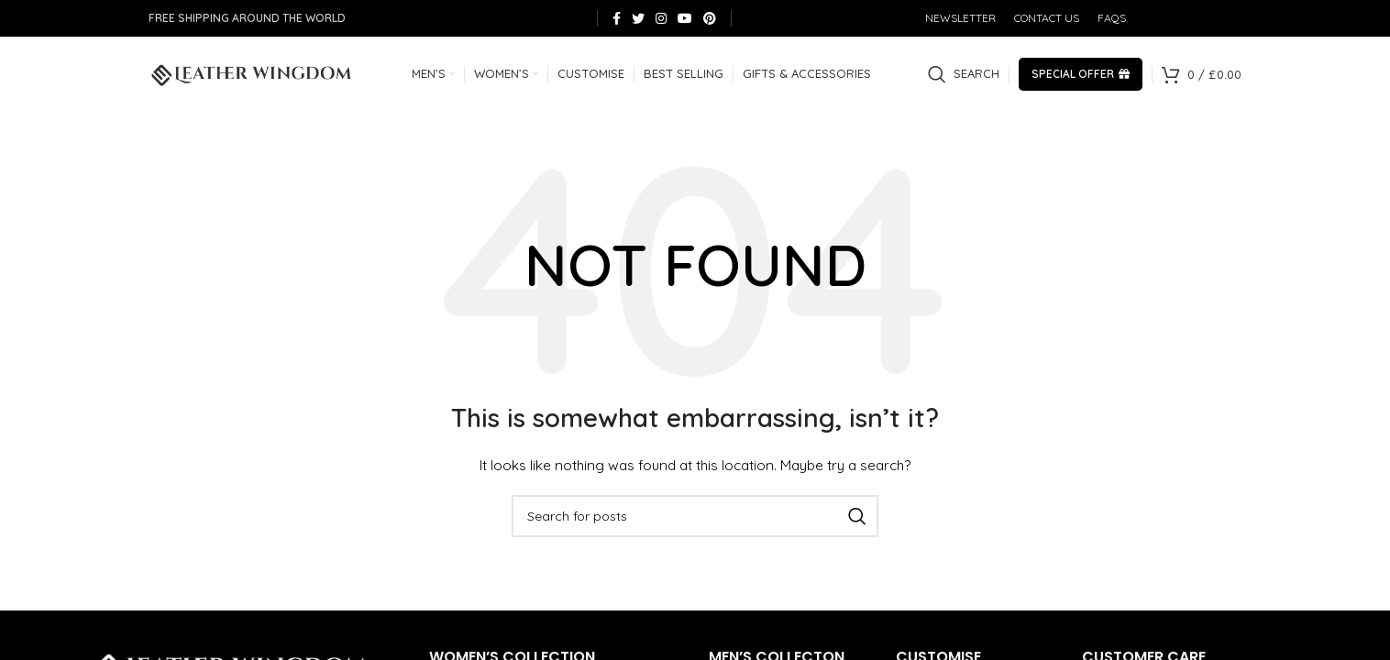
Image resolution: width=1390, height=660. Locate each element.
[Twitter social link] (638, 18)
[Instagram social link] (661, 18)
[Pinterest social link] (710, 18)
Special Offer (1080, 77)
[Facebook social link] (616, 18)
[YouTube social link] (685, 18)
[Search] (964, 78)
